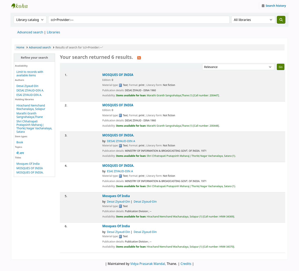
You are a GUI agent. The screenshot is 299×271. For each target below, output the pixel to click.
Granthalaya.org (21, 6)
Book (19, 142)
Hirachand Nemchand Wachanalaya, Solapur (30, 107)
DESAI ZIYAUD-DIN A (121, 141)
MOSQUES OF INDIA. (29, 172)
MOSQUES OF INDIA (29, 168)
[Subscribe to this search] (139, 57)
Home (20, 47)
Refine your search (34, 57)
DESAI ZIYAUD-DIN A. (30, 90)
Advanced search (30, 32)
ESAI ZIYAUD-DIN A (120, 171)
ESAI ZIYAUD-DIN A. (29, 95)
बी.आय (20, 153)
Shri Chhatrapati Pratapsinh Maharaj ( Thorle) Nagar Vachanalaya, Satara (34, 126)
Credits (185, 263)
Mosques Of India (28, 164)
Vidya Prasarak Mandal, (148, 263)
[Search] (281, 20)
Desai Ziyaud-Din (27, 86)
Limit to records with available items (29, 73)
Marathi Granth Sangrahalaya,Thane (29, 115)
